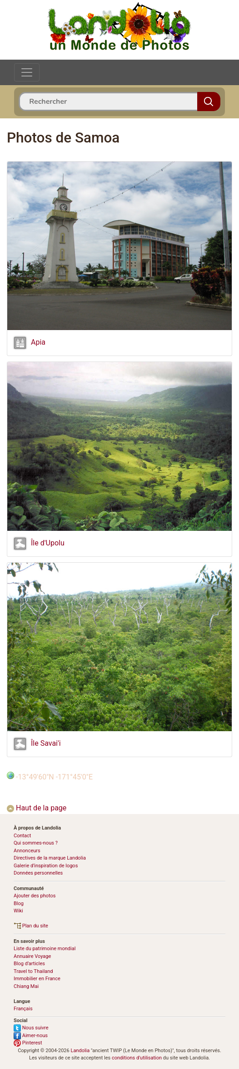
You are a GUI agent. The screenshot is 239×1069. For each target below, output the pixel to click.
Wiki (18, 911)
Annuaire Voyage (32, 956)
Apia (38, 342)
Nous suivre (31, 1028)
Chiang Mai (26, 986)
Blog (19, 903)
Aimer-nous (31, 1035)
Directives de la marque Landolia (50, 858)
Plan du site (31, 926)
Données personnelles (38, 873)
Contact (22, 836)
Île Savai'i (46, 743)
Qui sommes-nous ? (36, 843)
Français (23, 1009)
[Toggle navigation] (27, 72)
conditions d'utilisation (137, 1058)
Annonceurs (27, 851)
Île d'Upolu (48, 543)
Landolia (80, 1051)
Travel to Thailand (33, 971)
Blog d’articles (29, 964)
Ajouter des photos (34, 896)
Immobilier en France (37, 979)
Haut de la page (36, 808)
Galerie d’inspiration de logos (46, 866)
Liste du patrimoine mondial (44, 949)
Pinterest (28, 1043)
